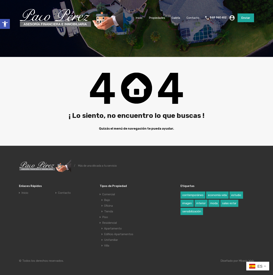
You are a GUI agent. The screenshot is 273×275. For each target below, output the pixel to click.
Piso (105, 217)
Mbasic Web (246, 260)
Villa (106, 245)
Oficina (108, 205)
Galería (176, 18)
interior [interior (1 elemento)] (201, 203)
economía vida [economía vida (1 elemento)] (217, 195)
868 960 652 (218, 17)
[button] (5, 24)
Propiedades (157, 18)
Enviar (245, 18)
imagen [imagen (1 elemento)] (187, 203)
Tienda (108, 211)
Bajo (107, 200)
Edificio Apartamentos (118, 234)
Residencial (109, 223)
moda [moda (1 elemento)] (214, 203)
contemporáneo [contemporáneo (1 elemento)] (192, 195)
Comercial (108, 194)
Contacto (193, 18)
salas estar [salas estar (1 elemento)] (229, 203)
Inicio (139, 18)
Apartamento (113, 228)
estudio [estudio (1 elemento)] (236, 195)
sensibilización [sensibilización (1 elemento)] (191, 211)
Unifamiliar (111, 240)
